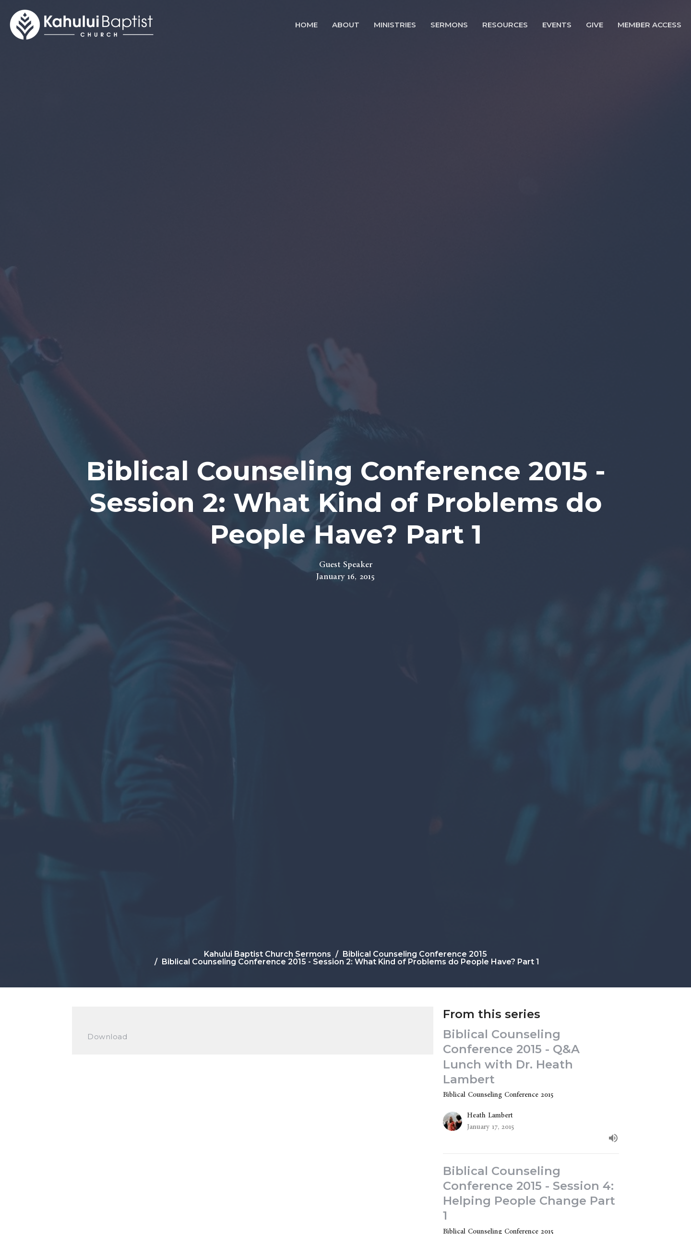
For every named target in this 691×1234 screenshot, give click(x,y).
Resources (505, 24)
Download (107, 1036)
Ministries (395, 24)
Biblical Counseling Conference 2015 (415, 954)
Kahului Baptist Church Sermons (267, 954)
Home (306, 24)
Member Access (649, 24)
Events (557, 24)
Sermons (449, 24)
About (345, 24)
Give (594, 24)
